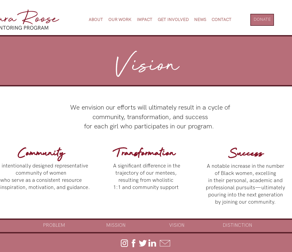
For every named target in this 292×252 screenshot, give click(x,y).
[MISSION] (115, 225)
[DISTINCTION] (237, 225)
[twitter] (143, 243)
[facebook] (134, 243)
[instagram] (124, 243)
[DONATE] (262, 20)
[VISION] (176, 225)
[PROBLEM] (54, 225)
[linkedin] (152, 243)
